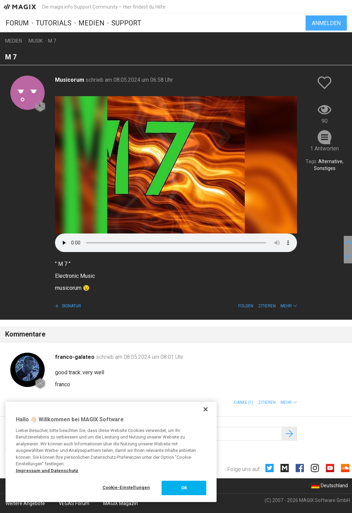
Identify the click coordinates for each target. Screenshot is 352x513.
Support (126, 23)
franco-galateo (75, 357)
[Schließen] (205, 409)
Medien (91, 23)
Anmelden (326, 23)
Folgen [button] (245, 306)
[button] (288, 306)
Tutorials (54, 23)
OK (184, 487)
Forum (17, 23)
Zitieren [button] (267, 306)
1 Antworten (324, 148)
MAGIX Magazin (120, 503)
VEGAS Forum (74, 503)
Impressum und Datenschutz (47, 470)
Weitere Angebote (25, 503)
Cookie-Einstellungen (126, 487)
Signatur (71, 306)
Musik (36, 41)
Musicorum (70, 80)
